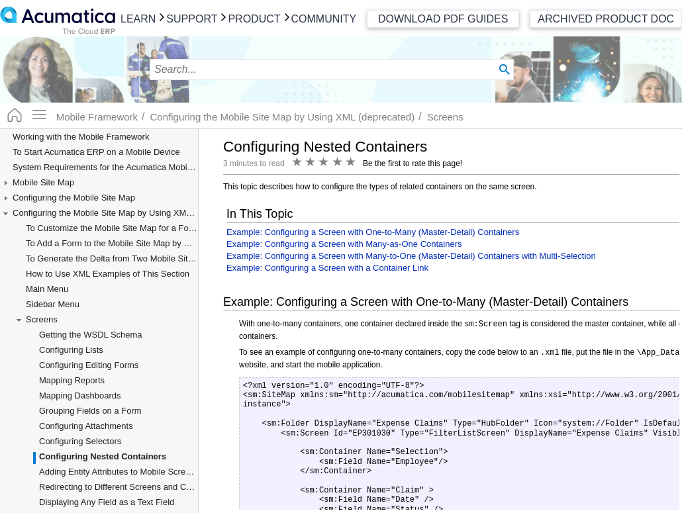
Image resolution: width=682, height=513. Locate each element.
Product (254, 18)
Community (324, 18)
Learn (138, 18)
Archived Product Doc (606, 18)
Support (191, 18)
